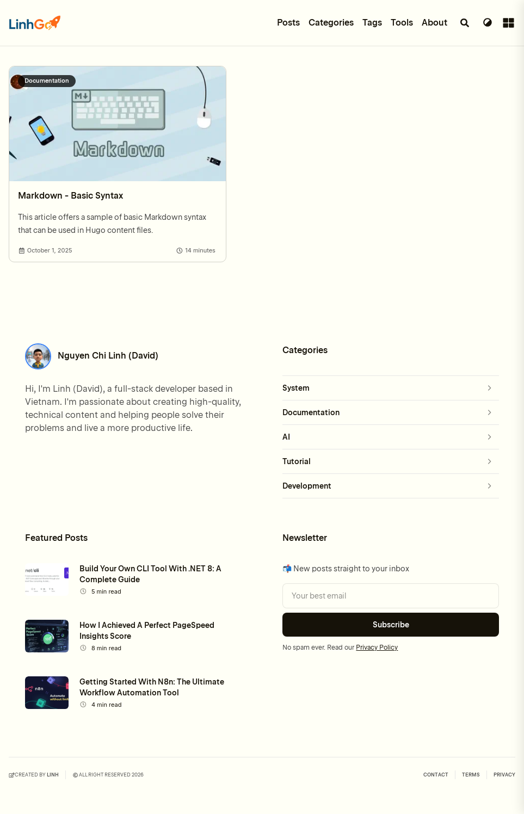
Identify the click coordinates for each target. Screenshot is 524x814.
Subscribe (391, 624)
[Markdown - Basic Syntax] (117, 123)
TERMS (471, 775)
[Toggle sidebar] (506, 23)
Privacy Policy (377, 647)
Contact (435, 775)
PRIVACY (504, 775)
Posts (288, 22)
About (434, 22)
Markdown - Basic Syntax (70, 195)
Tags (372, 22)
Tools (402, 22)
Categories (331, 22)
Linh (53, 775)
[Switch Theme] (487, 23)
